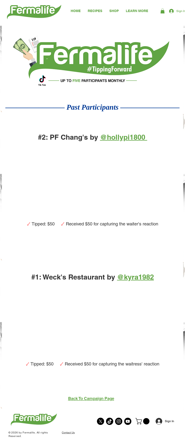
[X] (100, 421)
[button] (137, 11)
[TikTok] (109, 421)
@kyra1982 (135, 277)
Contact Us (68, 432)
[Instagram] (118, 421)
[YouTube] (127, 421)
